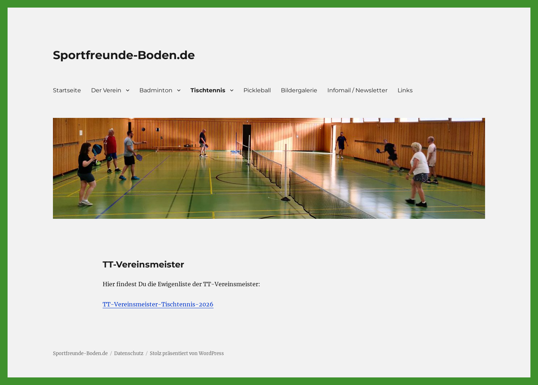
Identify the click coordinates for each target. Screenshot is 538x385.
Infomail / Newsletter (357, 90)
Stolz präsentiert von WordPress (187, 353)
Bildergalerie (299, 90)
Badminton (155, 90)
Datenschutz (128, 353)
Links (405, 90)
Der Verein (106, 90)
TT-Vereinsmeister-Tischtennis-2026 (158, 304)
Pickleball (257, 90)
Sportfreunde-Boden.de (124, 55)
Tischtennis (207, 90)
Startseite (67, 90)
